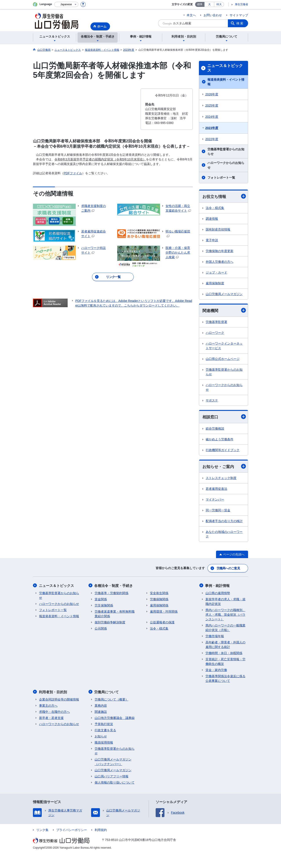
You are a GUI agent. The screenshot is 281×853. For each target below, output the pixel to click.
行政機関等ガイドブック (223, 450)
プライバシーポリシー (71, 829)
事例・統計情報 (217, 585)
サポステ (212, 400)
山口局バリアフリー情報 (111, 776)
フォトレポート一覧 (221, 177)
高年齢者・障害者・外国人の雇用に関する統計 (225, 644)
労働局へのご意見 (228, 568)
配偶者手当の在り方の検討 (224, 521)
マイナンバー (215, 499)
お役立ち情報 (224, 196)
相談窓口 (224, 416)
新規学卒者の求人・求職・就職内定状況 (225, 601)
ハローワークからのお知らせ (225, 165)
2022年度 (211, 139)
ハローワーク (215, 333)
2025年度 (211, 105)
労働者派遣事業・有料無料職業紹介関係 (115, 614)
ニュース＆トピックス (225, 68)
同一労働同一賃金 (218, 510)
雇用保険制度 (215, 283)
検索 (240, 23)
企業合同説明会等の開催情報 (59, 699)
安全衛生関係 (159, 593)
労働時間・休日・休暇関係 (223, 653)
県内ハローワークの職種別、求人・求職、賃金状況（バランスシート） (225, 614)
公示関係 (101, 628)
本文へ (191, 15)
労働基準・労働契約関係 (111, 593)
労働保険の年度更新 (219, 251)
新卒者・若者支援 (51, 717)
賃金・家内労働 (216, 670)
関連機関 (224, 310)
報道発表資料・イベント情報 (225, 82)
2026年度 (211, 94)
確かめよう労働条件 (219, 439)
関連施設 (101, 711)
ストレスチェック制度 (221, 478)
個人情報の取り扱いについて (115, 782)
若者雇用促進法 (216, 489)
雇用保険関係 (159, 605)
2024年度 (211, 116)
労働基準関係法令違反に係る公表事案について (225, 678)
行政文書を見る (105, 729)
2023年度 (211, 128)
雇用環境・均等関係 (164, 611)
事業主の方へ (48, 705)
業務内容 (101, 705)
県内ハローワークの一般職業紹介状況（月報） (225, 627)
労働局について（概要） (111, 699)
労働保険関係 (159, 599)
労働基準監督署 (216, 322)
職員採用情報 (104, 742)
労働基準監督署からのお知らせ (225, 151)
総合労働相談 (215, 428)
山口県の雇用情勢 (217, 593)
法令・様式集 (215, 208)
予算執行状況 (104, 723)
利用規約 (101, 829)
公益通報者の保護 (162, 622)
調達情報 (212, 218)
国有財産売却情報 (218, 229)
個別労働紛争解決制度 (110, 622)
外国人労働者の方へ (219, 261)
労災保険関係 (104, 605)
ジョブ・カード (216, 272)
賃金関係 (101, 599)
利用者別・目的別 (53, 691)
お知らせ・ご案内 (224, 466)
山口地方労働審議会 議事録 (115, 717)
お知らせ (101, 736)
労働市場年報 (214, 636)
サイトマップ (239, 15)
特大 (219, 4)
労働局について (107, 691)
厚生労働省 (241, 4)
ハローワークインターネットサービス (224, 346)
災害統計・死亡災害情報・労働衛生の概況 (225, 661)
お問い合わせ (213, 15)
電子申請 (212, 240)
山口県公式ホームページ (223, 359)
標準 (199, 4)
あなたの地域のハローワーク (224, 534)
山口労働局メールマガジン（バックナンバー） (113, 761)
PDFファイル (73, 173)
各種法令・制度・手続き (114, 585)
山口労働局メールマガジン (224, 294)
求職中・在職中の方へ (54, 711)
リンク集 (42, 829)
